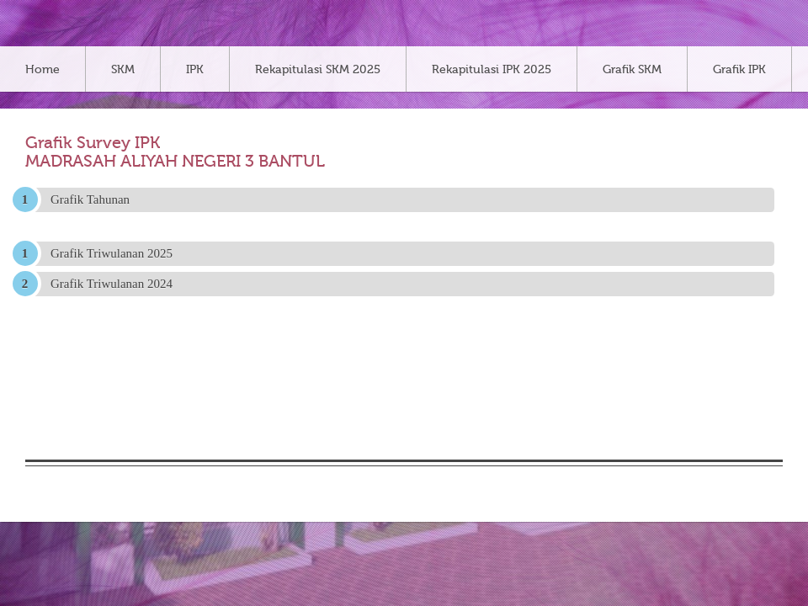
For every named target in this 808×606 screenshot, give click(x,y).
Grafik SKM (632, 70)
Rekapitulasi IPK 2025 (491, 70)
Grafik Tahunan (90, 199)
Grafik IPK (739, 70)
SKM (123, 70)
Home (42, 70)
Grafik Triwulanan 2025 (111, 253)
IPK (195, 70)
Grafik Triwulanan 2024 (111, 283)
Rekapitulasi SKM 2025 (317, 70)
